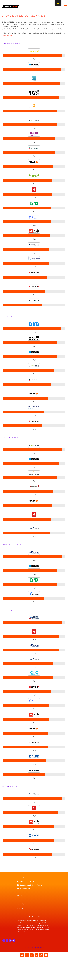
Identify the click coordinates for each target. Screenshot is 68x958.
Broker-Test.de (7, 35)
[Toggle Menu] (65, 6)
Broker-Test (21, 900)
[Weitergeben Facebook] (27, 955)
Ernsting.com (21, 908)
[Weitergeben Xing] (41, 955)
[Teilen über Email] (46, 955)
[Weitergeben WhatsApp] (22, 955)
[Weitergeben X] (32, 955)
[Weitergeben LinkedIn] (36, 955)
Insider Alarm (21, 904)
